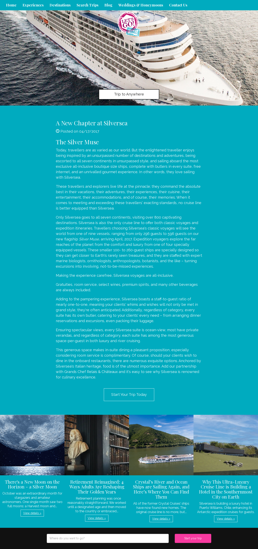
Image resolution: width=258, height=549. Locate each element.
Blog (108, 5)
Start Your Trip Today (129, 394)
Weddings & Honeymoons (141, 5)
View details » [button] (32, 513)
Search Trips (87, 5)
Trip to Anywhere (129, 94)
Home (11, 5)
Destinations (60, 5)
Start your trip (193, 538)
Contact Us (178, 5)
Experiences (33, 5)
